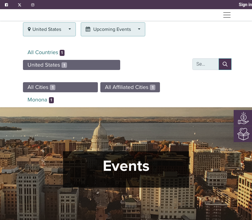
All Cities (41, 87)
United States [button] (45, 29)
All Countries (46, 52)
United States (47, 65)
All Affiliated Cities (130, 87)
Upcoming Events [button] (109, 29)
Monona (41, 100)
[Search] (225, 64)
